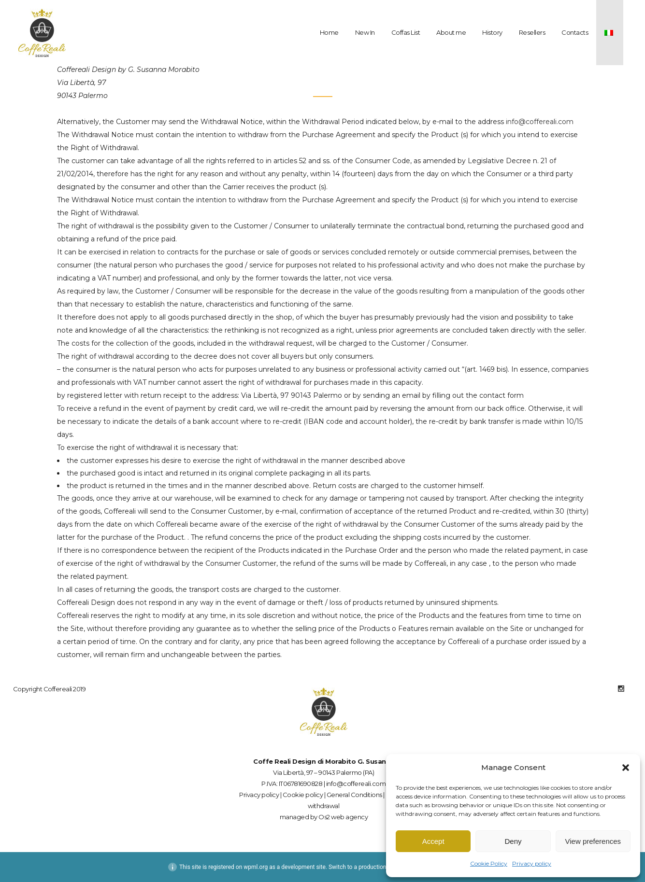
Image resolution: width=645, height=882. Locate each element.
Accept (433, 841)
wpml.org (256, 867)
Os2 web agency (343, 817)
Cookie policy (303, 794)
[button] (626, 767)
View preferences (593, 841)
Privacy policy (531, 863)
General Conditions (354, 794)
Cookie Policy (488, 863)
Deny (512, 841)
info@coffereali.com (539, 121)
